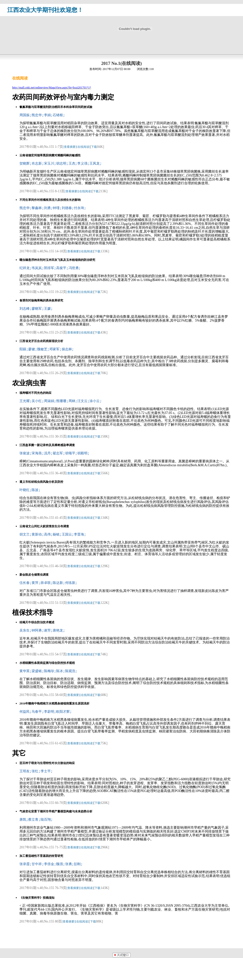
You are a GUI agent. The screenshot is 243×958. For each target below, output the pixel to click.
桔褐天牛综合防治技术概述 (36, 622)
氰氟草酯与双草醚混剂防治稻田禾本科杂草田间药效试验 (55, 107)
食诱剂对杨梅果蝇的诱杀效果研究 (41, 300)
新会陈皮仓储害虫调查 (34, 574)
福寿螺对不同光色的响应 (35, 393)
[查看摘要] (70, 147)
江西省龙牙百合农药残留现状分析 (41, 341)
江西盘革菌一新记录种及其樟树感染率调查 (47, 445)
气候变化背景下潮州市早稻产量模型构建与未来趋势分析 (55, 811)
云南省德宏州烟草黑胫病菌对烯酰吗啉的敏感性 (50, 155)
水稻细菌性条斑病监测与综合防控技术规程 (47, 663)
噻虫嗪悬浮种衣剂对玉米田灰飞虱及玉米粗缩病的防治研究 (57, 260)
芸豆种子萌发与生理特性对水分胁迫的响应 (47, 763)
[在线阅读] (83, 147)
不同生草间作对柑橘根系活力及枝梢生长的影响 (50, 200)
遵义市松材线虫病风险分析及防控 (41, 481)
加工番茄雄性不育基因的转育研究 (41, 856)
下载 (94, 147)
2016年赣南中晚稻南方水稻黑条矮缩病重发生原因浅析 (54, 703)
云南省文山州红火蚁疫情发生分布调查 (44, 526)
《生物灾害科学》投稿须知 (36, 897)
